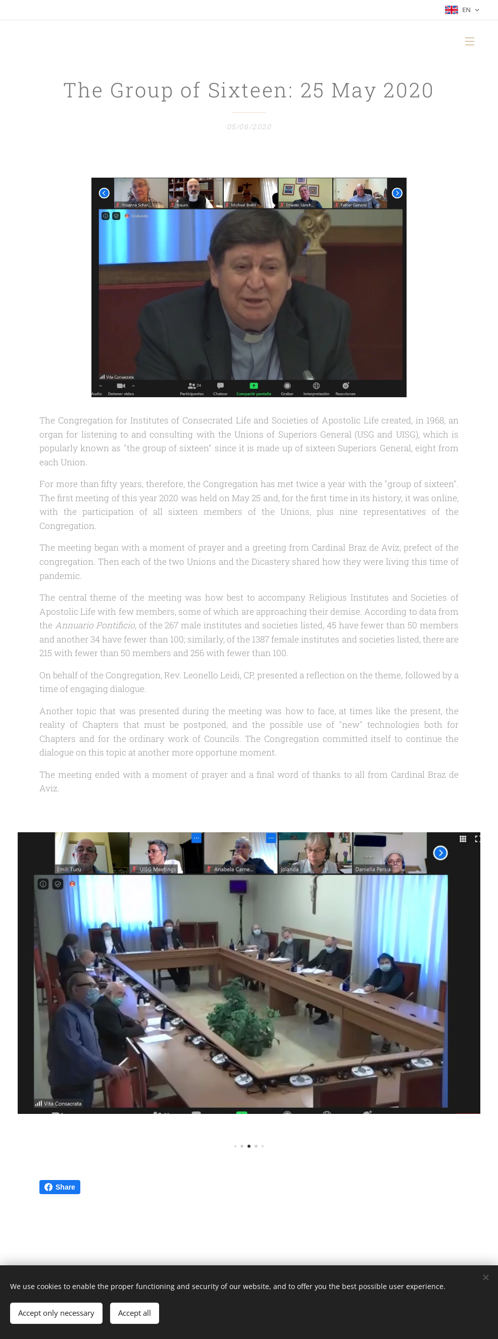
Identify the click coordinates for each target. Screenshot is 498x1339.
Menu (469, 41)
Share (59, 1187)
